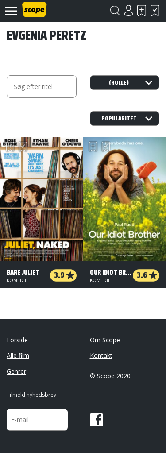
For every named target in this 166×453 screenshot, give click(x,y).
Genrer (16, 371)
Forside (17, 340)
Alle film (18, 355)
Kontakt (101, 355)
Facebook (96, 419)
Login (128, 10)
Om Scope (105, 340)
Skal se (141, 10)
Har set (155, 10)
